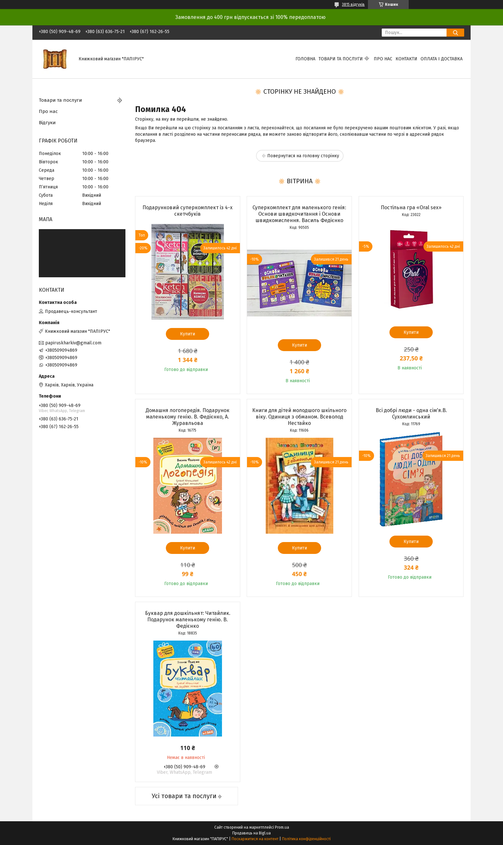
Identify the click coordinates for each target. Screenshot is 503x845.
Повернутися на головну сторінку (303, 156)
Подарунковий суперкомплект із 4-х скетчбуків (187, 210)
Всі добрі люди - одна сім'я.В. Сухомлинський (411, 413)
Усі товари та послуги (184, 796)
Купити (187, 334)
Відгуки (47, 122)
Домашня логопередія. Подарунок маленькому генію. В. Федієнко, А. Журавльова (187, 416)
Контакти (406, 59)
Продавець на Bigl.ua (251, 833)
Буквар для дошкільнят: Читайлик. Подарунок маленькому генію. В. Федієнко (187, 619)
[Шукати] (455, 33)
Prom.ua (282, 827)
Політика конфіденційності (306, 839)
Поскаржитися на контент (255, 839)
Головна (305, 59)
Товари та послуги (341, 59)
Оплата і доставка (442, 59)
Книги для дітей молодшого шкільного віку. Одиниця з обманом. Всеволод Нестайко (299, 416)
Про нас (383, 59)
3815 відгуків (353, 4)
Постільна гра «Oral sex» (411, 207)
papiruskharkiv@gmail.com (73, 343)
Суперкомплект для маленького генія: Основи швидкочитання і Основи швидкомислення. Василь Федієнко (299, 213)
